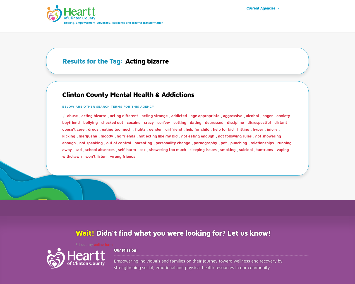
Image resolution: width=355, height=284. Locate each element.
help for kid (223, 129)
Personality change (173, 143)
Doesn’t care (73, 129)
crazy (149, 123)
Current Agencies (263, 8)
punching (238, 143)
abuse (72, 116)
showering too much (167, 150)
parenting (143, 143)
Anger (267, 116)
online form (103, 245)
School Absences (100, 150)
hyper (258, 129)
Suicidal (246, 150)
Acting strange (155, 116)
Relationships (262, 143)
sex (142, 150)
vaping (283, 150)
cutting (179, 123)
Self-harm (127, 150)
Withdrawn (72, 156)
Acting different (124, 116)
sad (78, 150)
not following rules (235, 136)
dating (195, 123)
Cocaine (134, 123)
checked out (112, 123)
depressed (214, 123)
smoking (228, 150)
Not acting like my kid (158, 136)
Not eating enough (197, 136)
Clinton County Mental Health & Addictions (128, 95)
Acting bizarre (93, 116)
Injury (272, 129)
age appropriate (205, 116)
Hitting (243, 129)
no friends (126, 136)
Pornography (205, 143)
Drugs (93, 129)
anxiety (283, 116)
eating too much (117, 129)
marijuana (88, 136)
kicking (68, 136)
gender (155, 129)
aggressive (232, 116)
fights (140, 129)
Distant (280, 123)
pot (224, 143)
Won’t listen (95, 156)
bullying (90, 123)
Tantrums (264, 150)
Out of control (118, 143)
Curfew (163, 123)
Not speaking (91, 143)
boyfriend (71, 123)
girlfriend (173, 129)
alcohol (252, 116)
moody (107, 136)
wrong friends (122, 156)
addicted (179, 116)
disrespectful (259, 123)
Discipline (235, 123)
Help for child (197, 129)
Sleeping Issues (203, 150)
